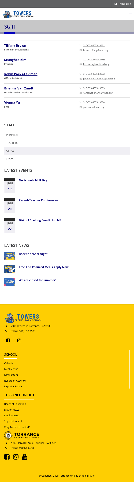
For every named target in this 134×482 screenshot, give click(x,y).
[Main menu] (130, 14)
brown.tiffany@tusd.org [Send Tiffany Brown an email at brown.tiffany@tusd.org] (95, 50)
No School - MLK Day (33, 180)
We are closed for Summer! (37, 280)
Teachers (12, 142)
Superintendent (13, 421)
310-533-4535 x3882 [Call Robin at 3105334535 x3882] (94, 73)
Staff (9, 124)
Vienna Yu (12, 102)
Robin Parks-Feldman (20, 74)
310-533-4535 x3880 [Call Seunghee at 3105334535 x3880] (94, 59)
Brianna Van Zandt (18, 88)
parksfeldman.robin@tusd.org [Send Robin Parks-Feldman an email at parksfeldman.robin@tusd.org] (99, 78)
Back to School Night (33, 254)
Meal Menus (11, 369)
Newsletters (11, 375)
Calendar (9, 363)
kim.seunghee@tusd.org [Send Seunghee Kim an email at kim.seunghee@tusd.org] (96, 64)
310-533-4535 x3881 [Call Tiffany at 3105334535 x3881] (94, 45)
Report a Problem (14, 386)
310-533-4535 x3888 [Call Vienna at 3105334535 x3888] (94, 102)
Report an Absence (15, 380)
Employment (11, 415)
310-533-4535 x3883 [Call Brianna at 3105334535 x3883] (94, 88)
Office (10, 150)
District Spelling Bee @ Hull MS (40, 220)
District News (11, 409)
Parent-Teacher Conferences (38, 200)
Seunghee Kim (15, 60)
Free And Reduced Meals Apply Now (44, 267)
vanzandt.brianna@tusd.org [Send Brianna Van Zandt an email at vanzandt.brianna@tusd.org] (98, 92)
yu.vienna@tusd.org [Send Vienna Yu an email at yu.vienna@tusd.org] (93, 107)
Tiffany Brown (15, 45)
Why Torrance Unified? (17, 427)
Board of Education (15, 404)
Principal (12, 135)
